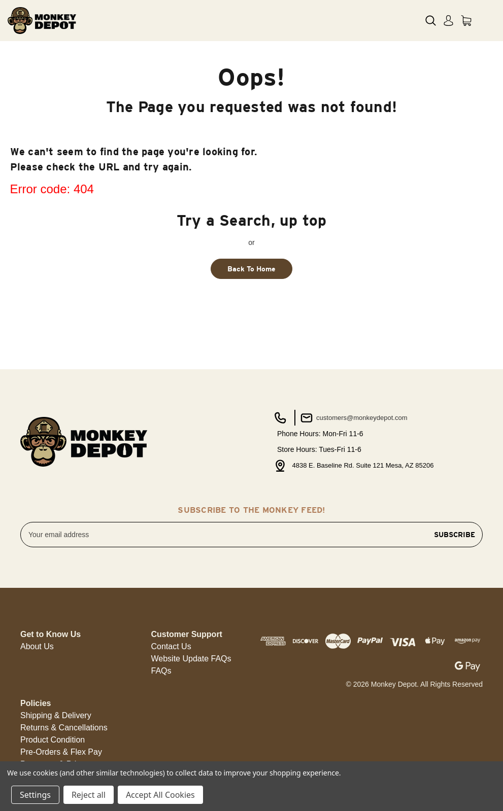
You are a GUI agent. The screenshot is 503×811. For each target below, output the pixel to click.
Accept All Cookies (160, 794)
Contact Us (171, 646)
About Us (37, 646)
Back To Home (251, 269)
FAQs (161, 670)
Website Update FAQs (191, 658)
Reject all (89, 794)
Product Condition (52, 739)
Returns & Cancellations (64, 727)
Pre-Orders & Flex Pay (61, 752)
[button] (37, 647)
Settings (35, 794)
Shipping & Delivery (55, 715)
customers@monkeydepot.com (353, 418)
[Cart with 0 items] (466, 20)
